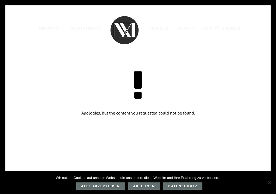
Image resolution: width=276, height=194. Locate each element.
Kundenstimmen (86, 28)
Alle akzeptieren (100, 186)
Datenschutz (183, 186)
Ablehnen (144, 186)
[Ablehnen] (269, 182)
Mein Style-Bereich (222, 28)
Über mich (159, 28)
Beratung (48, 28)
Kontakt (186, 28)
